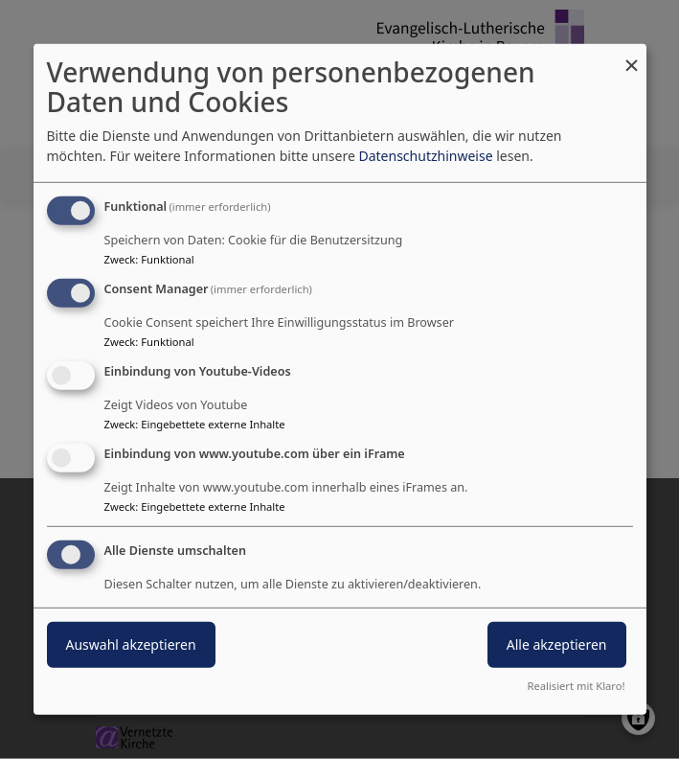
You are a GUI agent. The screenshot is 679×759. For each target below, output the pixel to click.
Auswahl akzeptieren (131, 643)
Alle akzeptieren (557, 643)
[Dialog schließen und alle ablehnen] (632, 56)
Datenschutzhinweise (425, 156)
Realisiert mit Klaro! (576, 685)
